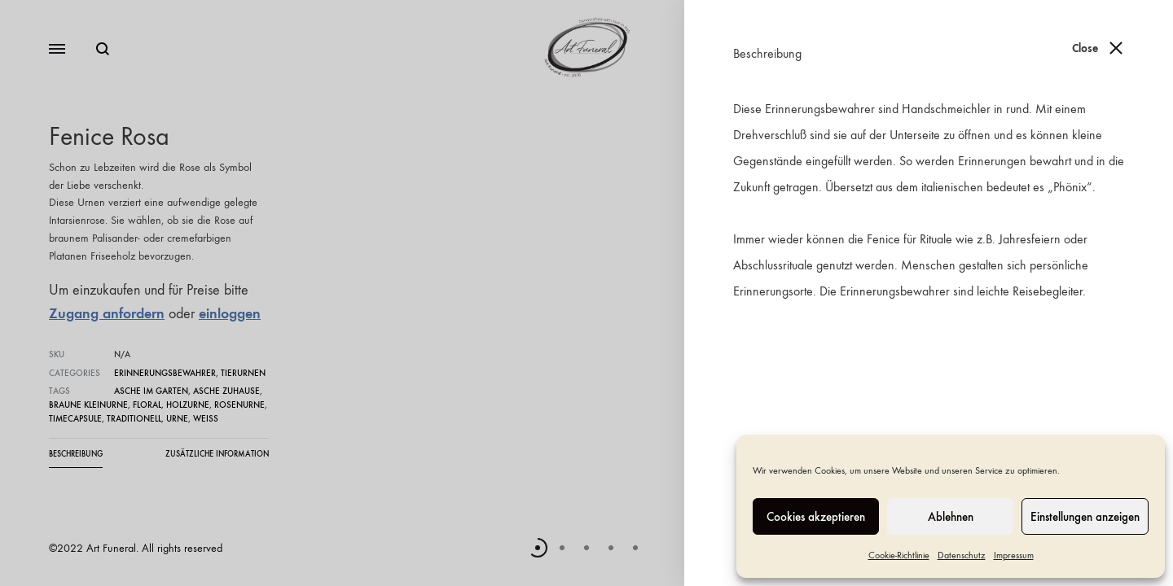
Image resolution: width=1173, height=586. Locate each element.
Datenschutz (962, 555)
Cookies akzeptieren (816, 516)
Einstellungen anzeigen (1085, 516)
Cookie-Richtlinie (898, 555)
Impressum (1014, 555)
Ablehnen (950, 516)
